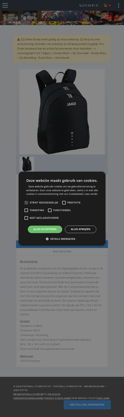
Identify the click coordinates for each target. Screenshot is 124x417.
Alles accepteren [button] (45, 229)
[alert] (62, 208)
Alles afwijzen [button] (80, 229)
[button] (62, 239)
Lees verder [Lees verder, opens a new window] (91, 194)
